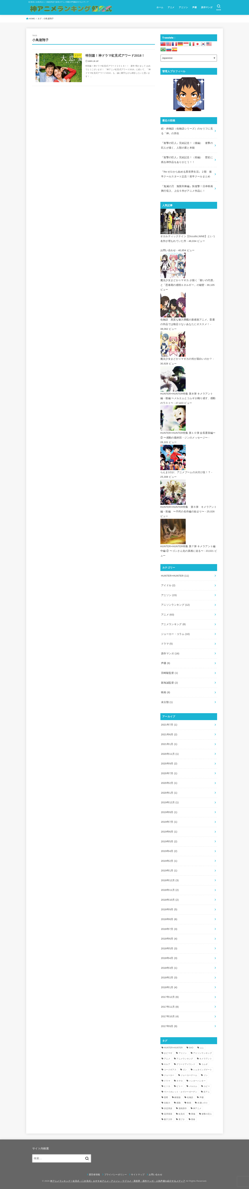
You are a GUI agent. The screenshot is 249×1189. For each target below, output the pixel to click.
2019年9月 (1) (169, 812)
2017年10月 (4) (170, 1016)
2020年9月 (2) (169, 763)
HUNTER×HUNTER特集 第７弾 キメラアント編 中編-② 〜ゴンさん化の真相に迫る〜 (188, 546)
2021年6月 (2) (169, 734)
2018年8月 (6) (169, 919)
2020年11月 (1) (170, 754)
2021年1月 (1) (169, 744)
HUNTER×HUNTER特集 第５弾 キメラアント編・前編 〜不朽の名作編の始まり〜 (188, 507)
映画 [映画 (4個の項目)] (189, 1103)
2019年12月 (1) (170, 802)
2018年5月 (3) (169, 948)
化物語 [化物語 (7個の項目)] (190, 1097)
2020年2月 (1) (169, 783)
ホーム (159, 7)
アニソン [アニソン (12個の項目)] (183, 1053)
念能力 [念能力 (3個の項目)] (167, 1103)
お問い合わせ (168, 250)
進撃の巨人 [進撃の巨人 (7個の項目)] (207, 1114)
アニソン (183, 7)
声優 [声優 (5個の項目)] (202, 1097)
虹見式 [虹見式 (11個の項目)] (182, 1114)
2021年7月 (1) (169, 724)
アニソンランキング (175, 604)
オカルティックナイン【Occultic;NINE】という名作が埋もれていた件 (187, 236)
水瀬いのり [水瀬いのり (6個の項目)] (202, 1103)
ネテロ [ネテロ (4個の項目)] (179, 1081)
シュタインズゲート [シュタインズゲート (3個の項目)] (202, 1069)
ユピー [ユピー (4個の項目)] (207, 1086)
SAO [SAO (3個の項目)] (191, 1048)
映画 (165, 692)
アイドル (168, 585)
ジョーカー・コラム (175, 634)
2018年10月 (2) (170, 899)
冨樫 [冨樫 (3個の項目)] (166, 1097)
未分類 (167, 702)
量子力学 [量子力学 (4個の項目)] (168, 1119)
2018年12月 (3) (170, 880)
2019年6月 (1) (169, 831)
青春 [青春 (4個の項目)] (193, 1119)
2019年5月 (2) (169, 841)
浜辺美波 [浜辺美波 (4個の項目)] (168, 1108)
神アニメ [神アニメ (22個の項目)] (197, 1108)
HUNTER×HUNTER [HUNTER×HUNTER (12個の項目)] (173, 1048)
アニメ (171, 7)
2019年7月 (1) (169, 822)
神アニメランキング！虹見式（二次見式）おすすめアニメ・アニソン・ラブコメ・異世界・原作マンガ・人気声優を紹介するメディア (117, 1181)
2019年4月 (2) (169, 851)
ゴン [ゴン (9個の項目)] (185, 1069)
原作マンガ (206, 7)
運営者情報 (94, 1174)
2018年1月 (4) (169, 987)
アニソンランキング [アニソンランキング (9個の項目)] (202, 1053)
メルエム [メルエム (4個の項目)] (193, 1086)
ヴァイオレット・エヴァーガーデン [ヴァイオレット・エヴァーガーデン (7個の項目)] (180, 1092)
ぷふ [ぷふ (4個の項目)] (202, 1048)
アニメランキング (173, 624)
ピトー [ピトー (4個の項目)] (179, 1086)
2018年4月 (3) (169, 958)
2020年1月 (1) (169, 792)
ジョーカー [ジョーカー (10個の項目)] (169, 1075)
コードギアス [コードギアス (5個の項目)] (170, 1069)
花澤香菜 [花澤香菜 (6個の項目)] (168, 1114)
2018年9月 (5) (169, 909)
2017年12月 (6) (170, 997)
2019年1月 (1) (169, 870)
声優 (194, 7)
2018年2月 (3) (169, 977)
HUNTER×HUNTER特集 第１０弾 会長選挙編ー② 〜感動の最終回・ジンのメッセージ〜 (188, 433)
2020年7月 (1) (169, 773)
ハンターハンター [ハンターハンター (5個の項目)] (197, 1081)
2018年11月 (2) (170, 890)
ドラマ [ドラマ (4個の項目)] (167, 1081)
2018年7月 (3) (169, 929)
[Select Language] (188, 58)
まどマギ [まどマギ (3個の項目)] (168, 1053)
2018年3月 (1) (169, 968)
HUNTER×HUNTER (175, 575)
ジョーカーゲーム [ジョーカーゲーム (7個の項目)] (189, 1075)
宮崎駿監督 (169, 673)
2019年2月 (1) (169, 861)
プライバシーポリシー (115, 1174)
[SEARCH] (219, 7)
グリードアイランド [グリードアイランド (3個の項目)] (185, 1064)
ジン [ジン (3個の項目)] (206, 1075)
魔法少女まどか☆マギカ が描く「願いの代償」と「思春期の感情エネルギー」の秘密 (188, 280)
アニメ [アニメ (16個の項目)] (167, 1058)
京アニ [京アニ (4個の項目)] (206, 1092)
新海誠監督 (169, 682)
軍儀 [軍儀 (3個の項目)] (193, 1114)
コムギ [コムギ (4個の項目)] (204, 1064)
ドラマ (167, 643)
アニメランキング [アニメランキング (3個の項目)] (184, 1058)
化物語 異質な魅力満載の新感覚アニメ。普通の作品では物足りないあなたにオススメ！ (187, 320)
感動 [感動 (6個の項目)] (178, 1103)
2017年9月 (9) (169, 1026)
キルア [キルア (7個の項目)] (167, 1064)
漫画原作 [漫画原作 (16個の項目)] (183, 1108)
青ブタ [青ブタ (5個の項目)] (182, 1119)
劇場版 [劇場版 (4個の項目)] (177, 1097)
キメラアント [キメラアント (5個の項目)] (205, 1058)
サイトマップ (138, 1174)
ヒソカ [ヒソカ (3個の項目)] (167, 1086)
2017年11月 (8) (170, 1006)
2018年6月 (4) (169, 938)
